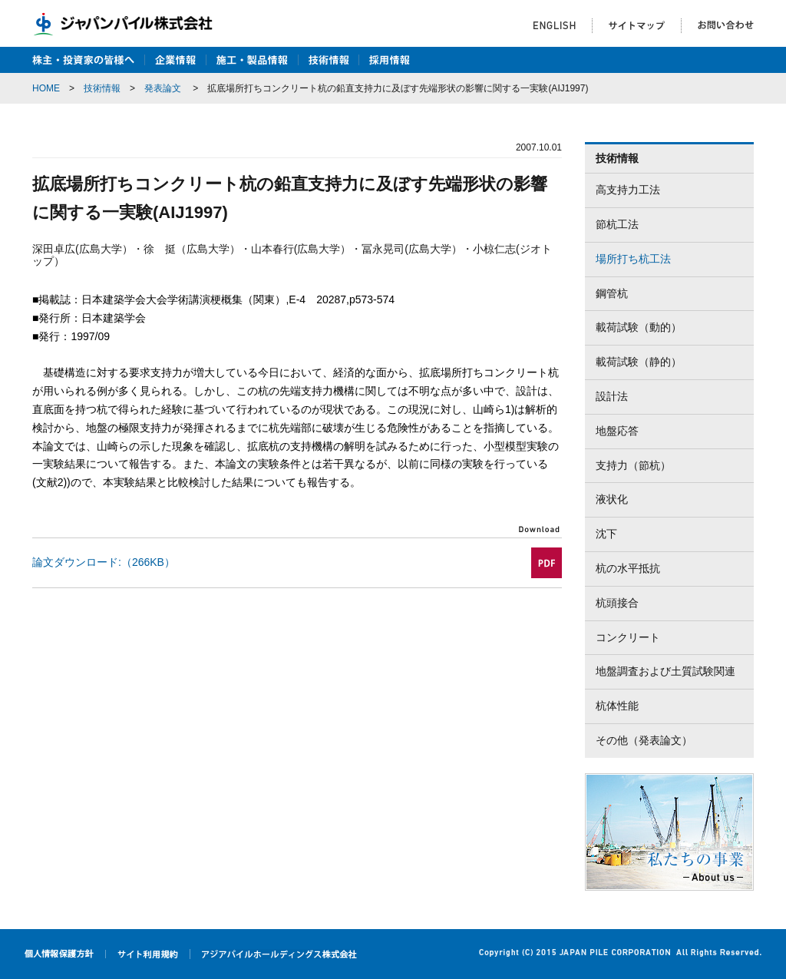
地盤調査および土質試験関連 (665, 671)
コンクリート (628, 637)
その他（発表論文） (644, 740)
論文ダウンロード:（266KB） (103, 562)
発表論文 (162, 88)
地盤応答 (617, 431)
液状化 (612, 499)
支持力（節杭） (633, 465)
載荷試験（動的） (639, 327)
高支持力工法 (628, 190)
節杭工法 (617, 224)
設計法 (612, 396)
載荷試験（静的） (639, 362)
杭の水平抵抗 (628, 568)
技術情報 (102, 88)
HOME (46, 88)
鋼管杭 (612, 293)
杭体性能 (617, 706)
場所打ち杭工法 (633, 259)
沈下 (606, 534)
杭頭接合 (617, 603)
